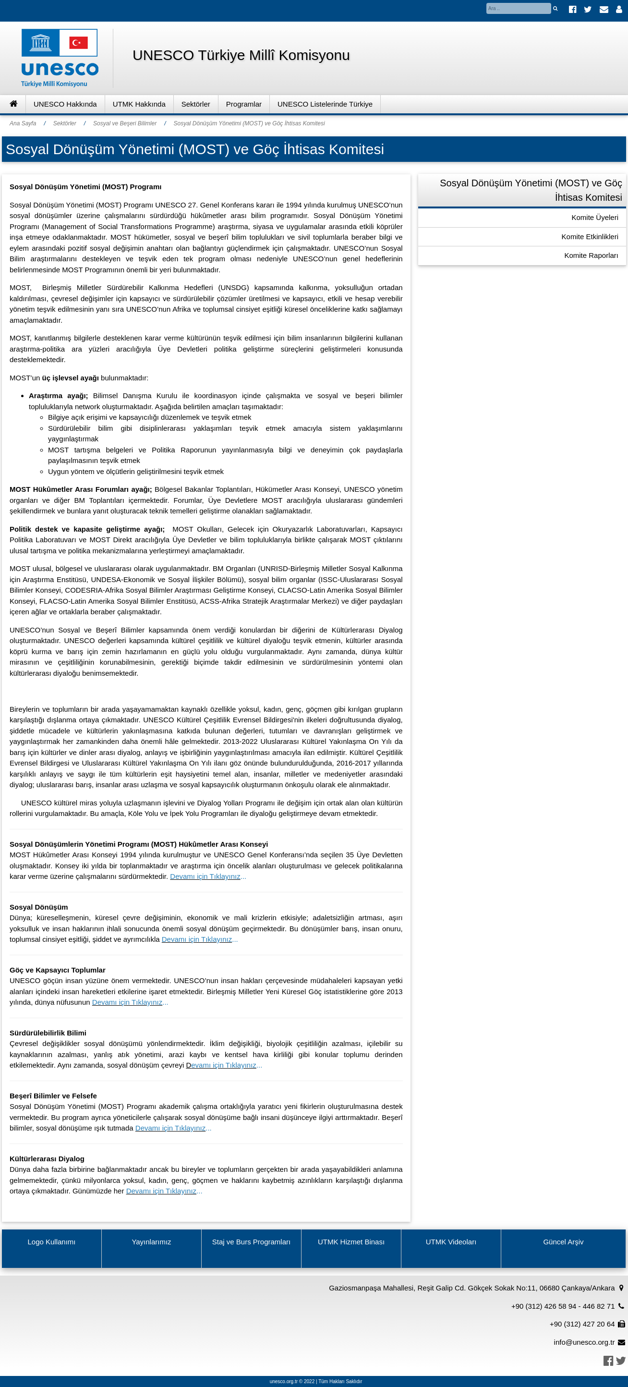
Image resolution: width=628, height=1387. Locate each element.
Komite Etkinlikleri (590, 236)
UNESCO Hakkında (65, 104)
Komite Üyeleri (594, 217)
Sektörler (195, 104)
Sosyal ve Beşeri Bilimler (125, 123)
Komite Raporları (591, 255)
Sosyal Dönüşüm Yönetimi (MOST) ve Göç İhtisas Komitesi (249, 123)
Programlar (244, 104)
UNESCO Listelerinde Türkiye (325, 104)
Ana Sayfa (23, 123)
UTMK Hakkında (139, 104)
